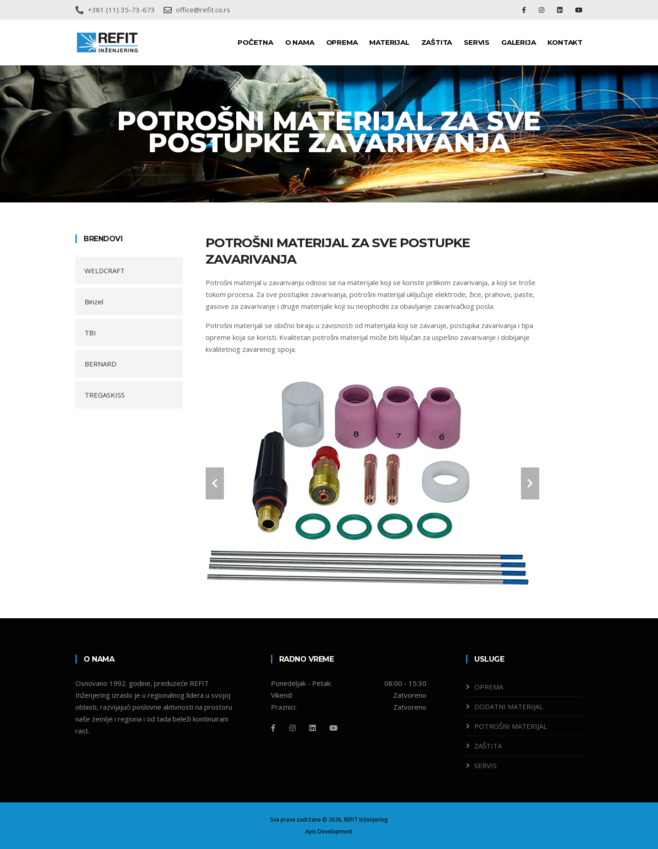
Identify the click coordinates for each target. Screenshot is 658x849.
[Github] (334, 728)
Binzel (94, 301)
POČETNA (255, 42)
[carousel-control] (215, 483)
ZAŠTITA (436, 42)
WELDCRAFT (105, 270)
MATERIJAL (389, 42)
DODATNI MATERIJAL (508, 706)
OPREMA (342, 42)
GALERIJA (518, 42)
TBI (90, 332)
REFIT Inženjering (366, 819)
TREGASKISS (105, 394)
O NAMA (299, 42)
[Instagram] (292, 728)
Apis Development (329, 831)
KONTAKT (565, 42)
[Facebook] (273, 728)
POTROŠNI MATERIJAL (510, 726)
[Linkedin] (312, 728)
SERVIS (476, 42)
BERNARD (101, 363)
